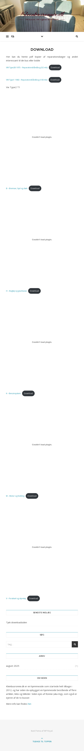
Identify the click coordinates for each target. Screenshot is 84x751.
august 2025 (12, 665)
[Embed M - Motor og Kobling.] (42, 444)
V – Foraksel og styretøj (16, 598)
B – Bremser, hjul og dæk (16, 188)
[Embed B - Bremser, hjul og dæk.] (42, 137)
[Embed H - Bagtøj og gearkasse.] (42, 239)
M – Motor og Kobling (15, 496)
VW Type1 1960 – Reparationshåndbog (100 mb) (26, 80)
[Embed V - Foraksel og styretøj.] (42, 547)
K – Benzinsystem (13, 393)
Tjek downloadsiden (16, 622)
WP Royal (48, 730)
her (29, 703)
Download (55, 67)
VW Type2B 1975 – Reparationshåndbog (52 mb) (27, 67)
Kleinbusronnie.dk (42, 14)
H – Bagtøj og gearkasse (16, 291)
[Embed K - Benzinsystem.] (42, 342)
